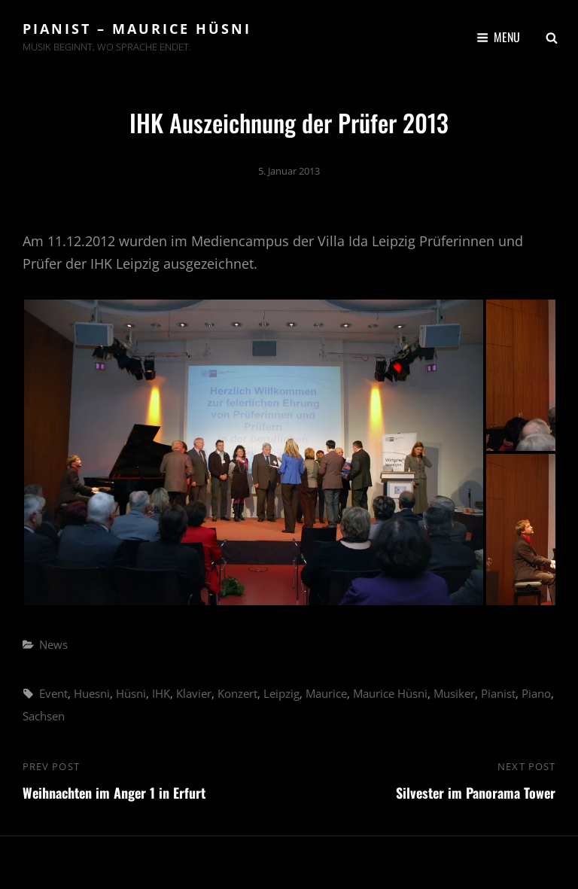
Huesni (92, 693)
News (53, 644)
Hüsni (131, 693)
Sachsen (44, 715)
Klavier (193, 693)
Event (53, 693)
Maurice (326, 693)
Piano (536, 693)
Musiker (454, 693)
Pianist (498, 693)
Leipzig (281, 693)
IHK (161, 693)
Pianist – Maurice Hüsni (137, 29)
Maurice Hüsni (390, 693)
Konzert (237, 693)
